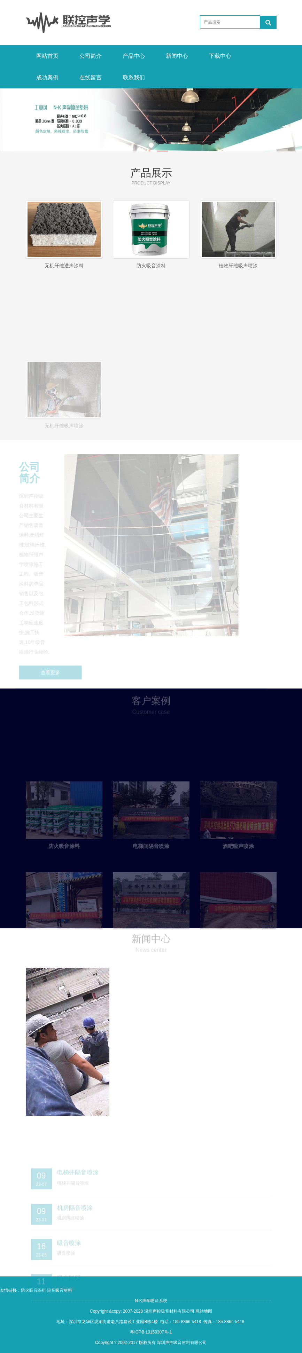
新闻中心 (177, 56)
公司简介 (90, 56)
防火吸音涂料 (151, 265)
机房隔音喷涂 (75, 1231)
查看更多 (43, 672)
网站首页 (47, 56)
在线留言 (90, 77)
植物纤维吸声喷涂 (238, 265)
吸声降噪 (69, 1302)
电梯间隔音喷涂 (151, 872)
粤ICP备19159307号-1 (151, 1332)
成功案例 (47, 77)
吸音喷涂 (69, 1267)
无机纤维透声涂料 (64, 265)
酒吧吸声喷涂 (238, 872)
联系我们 (134, 77)
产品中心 (134, 56)
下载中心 (220, 56)
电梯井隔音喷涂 (78, 1196)
